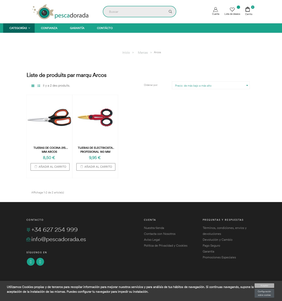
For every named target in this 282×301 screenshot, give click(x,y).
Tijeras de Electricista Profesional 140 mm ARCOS (95, 150)
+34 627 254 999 (52, 229)
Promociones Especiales (219, 257)
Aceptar (264, 285)
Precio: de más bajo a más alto (212, 85)
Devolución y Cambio (217, 240)
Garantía (208, 251)
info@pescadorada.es (56, 239)
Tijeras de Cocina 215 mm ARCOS (49, 150)
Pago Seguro (211, 245)
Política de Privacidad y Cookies (165, 245)
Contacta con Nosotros (159, 234)
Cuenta (215, 11)
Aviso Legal (152, 240)
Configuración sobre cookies (264, 293)
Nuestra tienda (154, 228)
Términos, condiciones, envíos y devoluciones (225, 231)
